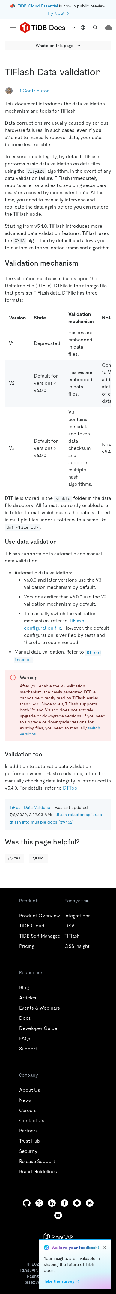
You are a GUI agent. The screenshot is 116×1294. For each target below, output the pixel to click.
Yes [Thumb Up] (14, 858)
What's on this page (59, 46)
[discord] (89, 1203)
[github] (26, 1203)
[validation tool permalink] (48, 754)
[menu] (13, 28)
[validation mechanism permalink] (83, 263)
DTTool (71, 788)
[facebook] (64, 1203)
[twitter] (39, 1203)
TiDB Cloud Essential (38, 6)
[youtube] (58, 1215)
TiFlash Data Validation (31, 807)
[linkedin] (52, 1203)
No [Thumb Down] (38, 858)
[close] (104, 1247)
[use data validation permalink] (61, 542)
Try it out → (58, 13)
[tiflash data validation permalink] (105, 72)
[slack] (77, 1203)
